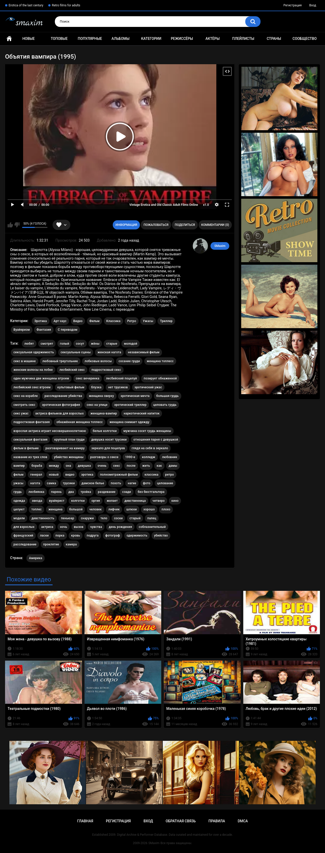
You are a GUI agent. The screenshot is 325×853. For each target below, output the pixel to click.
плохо (165, 509)
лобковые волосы (98, 361)
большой (76, 509)
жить (146, 465)
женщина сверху (101, 396)
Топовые (59, 39)
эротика (87, 474)
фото (146, 483)
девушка (84, 465)
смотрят (47, 343)
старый (135, 518)
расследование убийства (63, 396)
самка (51, 483)
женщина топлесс (160, 361)
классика (151, 474)
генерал (36, 474)
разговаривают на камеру (65, 448)
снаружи (87, 518)
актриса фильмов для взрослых (59, 413)
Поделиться (185, 225)
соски (118, 518)
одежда (19, 501)
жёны (95, 343)
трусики (69, 483)
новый (53, 474)
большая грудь (167, 396)
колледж (148, 457)
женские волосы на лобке (33, 370)
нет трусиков (118, 387)
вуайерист (56, 501)
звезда (37, 501)
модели (19, 518)
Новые (28, 39)
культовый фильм (71, 387)
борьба (36, 465)
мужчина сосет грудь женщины (147, 431)
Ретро (131, 321)
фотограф (112, 535)
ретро (169, 474)
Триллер (166, 321)
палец (151, 518)
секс (116, 465)
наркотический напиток (141, 413)
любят (29, 343)
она (68, 465)
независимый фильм (143, 352)
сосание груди (129, 361)
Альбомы (120, 39)
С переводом (67, 329)
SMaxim (219, 246)
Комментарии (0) (215, 225)
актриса (47, 527)
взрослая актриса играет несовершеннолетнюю (49, 431)
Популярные (90, 39)
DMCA (243, 821)
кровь (75, 535)
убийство (161, 535)
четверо (159, 501)
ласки (44, 535)
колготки (78, 501)
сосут (80, 343)
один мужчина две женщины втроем (41, 378)
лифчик (114, 509)
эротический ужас (148, 387)
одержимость (137, 535)
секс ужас (21, 413)
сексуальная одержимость (33, 352)
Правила (216, 821)
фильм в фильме (26, 448)
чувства (96, 527)
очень (102, 465)
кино (174, 501)
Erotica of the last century (26, 5)
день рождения (120, 527)
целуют (19, 509)
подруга (93, 535)
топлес (36, 509)
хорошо (149, 509)
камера (71, 544)
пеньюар (67, 518)
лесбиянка (36, 492)
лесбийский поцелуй (121, 378)
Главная (9, 38)
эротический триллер (130, 405)
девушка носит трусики (109, 439)
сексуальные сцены (76, 352)
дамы (173, 465)
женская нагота (109, 352)
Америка (35, 558)
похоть (116, 483)
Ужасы (148, 321)
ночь (63, 527)
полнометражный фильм (119, 474)
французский (23, 535)
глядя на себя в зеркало (150, 448)
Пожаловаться (155, 225)
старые (111, 343)
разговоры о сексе (104, 457)
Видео (78, 321)
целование (165, 483)
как (159, 465)
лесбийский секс (72, 370)
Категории (151, 39)
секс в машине (24, 361)
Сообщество (304, 39)
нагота (35, 483)
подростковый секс (106, 370)
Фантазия (44, 329)
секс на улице (97, 405)
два (71, 492)
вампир (19, 465)
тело (104, 518)
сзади (126, 492)
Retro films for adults (66, 5)
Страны (274, 39)
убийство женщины (69, 457)
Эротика (40, 321)
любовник (169, 457)
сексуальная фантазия (30, 439)
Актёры (212, 39)
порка (60, 535)
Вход (312, 5)
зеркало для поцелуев (108, 448)
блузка (96, 387)
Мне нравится (10, 224)
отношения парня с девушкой (155, 439)
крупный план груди (69, 439)
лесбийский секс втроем (32, 387)
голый (64, 343)
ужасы (18, 483)
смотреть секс (24, 405)
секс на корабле (25, 396)
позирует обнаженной (160, 378)
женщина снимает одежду (129, 422)
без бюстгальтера (151, 492)
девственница (135, 501)
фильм (18, 474)
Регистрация (292, 5)
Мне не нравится (17, 224)
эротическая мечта (135, 396)
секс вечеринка (88, 378)
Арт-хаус (60, 321)
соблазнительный (152, 527)
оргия (95, 501)
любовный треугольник (60, 361)
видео (69, 474)
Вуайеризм (21, 329)
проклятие (51, 544)
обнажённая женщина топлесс (79, 422)
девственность (42, 518)
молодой (130, 343)
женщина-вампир (103, 413)
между (54, 465)
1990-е (130, 457)
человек (95, 509)
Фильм (94, 321)
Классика (113, 321)
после (131, 465)
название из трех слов (30, 457)
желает (112, 501)
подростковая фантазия (31, 422)
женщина (55, 509)
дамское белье (93, 483)
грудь (17, 492)
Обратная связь (181, 821)
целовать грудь (165, 405)
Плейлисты (243, 39)
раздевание (107, 492)
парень (56, 492)
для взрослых (24, 527)
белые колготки (105, 431)
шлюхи (131, 509)
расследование (25, 544)
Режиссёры (182, 39)
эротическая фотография (61, 405)
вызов (79, 527)
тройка (85, 492)
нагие (132, 483)
